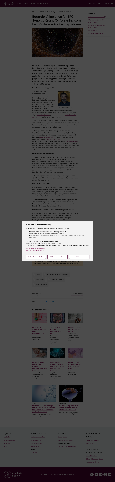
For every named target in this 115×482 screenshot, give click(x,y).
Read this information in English (35, 250)
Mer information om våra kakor (35, 248)
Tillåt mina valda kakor (57, 257)
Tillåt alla (79, 257)
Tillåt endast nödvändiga (36, 257)
